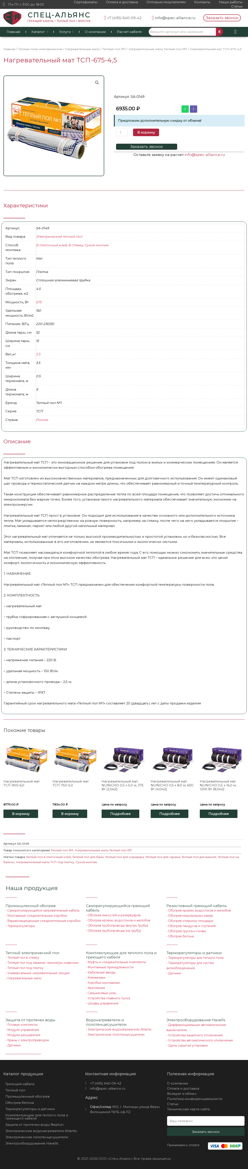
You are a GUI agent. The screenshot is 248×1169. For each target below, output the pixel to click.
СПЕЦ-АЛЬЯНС (59, 15)
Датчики (174, 973)
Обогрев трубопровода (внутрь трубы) (118, 925)
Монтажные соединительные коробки (37, 916)
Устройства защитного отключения (195, 1035)
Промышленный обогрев (31, 906)
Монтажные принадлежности (111, 967)
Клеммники (96, 978)
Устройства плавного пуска (109, 998)
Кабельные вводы (101, 972)
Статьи (236, 6)
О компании (95, 32)
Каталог (39, 31)
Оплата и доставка (122, 2)
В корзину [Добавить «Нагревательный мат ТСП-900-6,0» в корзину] (20, 814)
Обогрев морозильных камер (190, 916)
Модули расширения (23, 1035)
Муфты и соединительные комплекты (117, 962)
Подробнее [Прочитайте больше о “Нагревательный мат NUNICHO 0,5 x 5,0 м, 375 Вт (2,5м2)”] (120, 814)
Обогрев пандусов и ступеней (192, 926)
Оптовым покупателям (166, 2)
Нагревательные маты (82, 49)
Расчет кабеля (129, 32)
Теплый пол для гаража (162, 857)
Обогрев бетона (181, 936)
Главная (13, 32)
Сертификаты (85, 2)
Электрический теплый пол (59, 236)
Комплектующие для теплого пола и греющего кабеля (36, 1116)
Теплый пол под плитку (25, 968)
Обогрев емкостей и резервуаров (114, 915)
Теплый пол (15, 1090)
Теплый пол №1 (114, 49)
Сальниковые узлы (102, 993)
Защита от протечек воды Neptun (34, 1125)
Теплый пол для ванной (198, 857)
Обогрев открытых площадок (191, 921)
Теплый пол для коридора (124, 857)
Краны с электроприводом (28, 1040)
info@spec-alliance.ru (204, 154)
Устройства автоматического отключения (200, 1040)
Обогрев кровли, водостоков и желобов (119, 920)
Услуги (66, 31)
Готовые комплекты (22, 1025)
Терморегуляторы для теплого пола (195, 958)
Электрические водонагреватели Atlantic (120, 1029)
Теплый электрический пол (32, 953)
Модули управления (23, 1030)
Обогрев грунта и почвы (187, 931)
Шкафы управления (103, 1003)
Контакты (202, 2)
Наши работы (230, 2)
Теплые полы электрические (40, 49)
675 (39, 302)
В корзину (146, 132)
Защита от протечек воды (30, 1020)
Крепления (96, 988)
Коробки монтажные (104, 983)
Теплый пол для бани (88, 857)
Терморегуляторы (21, 926)
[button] (222, 17)
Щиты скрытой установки (188, 1045)
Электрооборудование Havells (31, 1143)
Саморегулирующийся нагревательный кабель (43, 910)
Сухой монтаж (96, 245)
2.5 (38, 354)
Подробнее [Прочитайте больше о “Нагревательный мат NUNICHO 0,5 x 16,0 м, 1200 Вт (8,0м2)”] (218, 814)
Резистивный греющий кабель (196, 906)
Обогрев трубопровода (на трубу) (114, 931)
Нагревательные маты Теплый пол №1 (158, 49)
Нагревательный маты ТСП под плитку (45, 862)
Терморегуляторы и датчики (194, 953)
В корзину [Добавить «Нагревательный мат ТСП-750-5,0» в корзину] (70, 814)
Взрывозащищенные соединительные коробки (44, 921)
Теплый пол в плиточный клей (48, 857)
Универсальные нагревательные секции (38, 973)
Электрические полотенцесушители (116, 1035)
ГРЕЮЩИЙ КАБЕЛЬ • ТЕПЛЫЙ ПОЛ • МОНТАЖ (59, 21)
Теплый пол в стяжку (23, 958)
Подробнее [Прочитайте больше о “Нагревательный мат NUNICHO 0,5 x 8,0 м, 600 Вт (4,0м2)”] (169, 814)
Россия (42, 420)
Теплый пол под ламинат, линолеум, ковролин (43, 963)
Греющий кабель (19, 1084)
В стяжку (75, 245)
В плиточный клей (51, 245)
